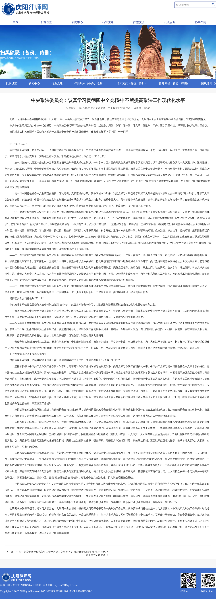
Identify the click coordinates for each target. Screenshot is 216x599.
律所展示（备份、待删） (89, 83)
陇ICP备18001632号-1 (80, 591)
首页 (15, 22)
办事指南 (200, 22)
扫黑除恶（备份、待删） (28, 58)
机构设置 (46, 22)
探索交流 (138, 22)
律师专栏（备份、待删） (174, 83)
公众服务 (169, 22)
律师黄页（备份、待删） (132, 83)
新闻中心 (77, 22)
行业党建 (108, 22)
